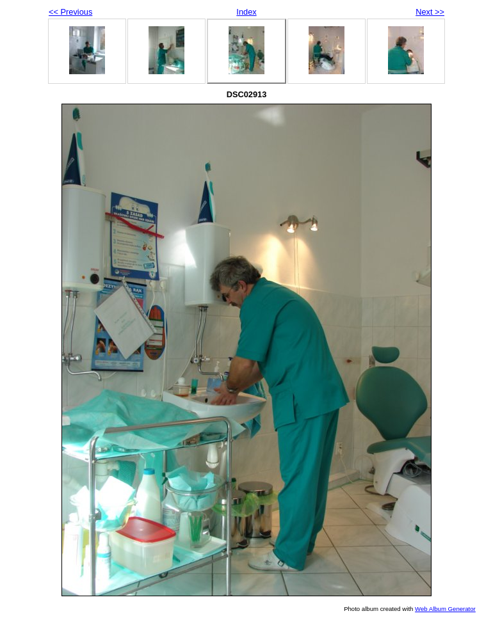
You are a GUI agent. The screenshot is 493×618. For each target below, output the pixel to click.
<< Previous (70, 12)
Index (246, 12)
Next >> (430, 12)
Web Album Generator (445, 608)
